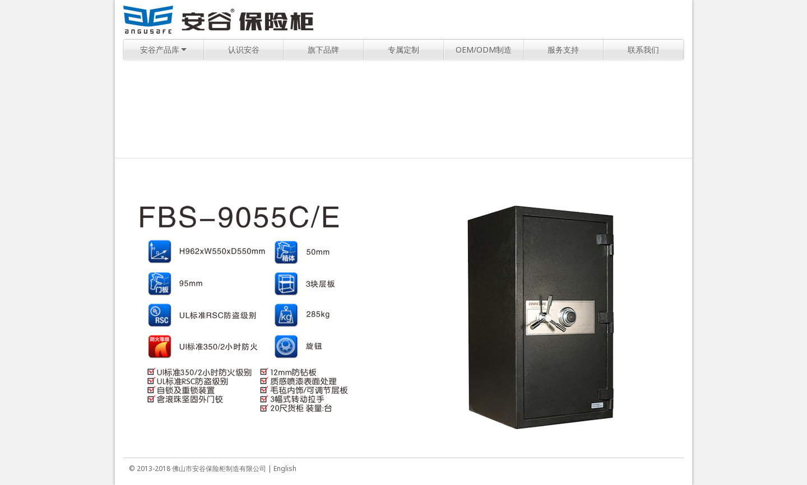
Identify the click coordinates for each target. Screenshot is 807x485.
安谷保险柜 (218, 20)
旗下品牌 (323, 49)
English (284, 468)
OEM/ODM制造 (484, 49)
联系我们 (643, 49)
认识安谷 (243, 49)
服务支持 (563, 49)
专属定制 (403, 49)
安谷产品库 (163, 49)
